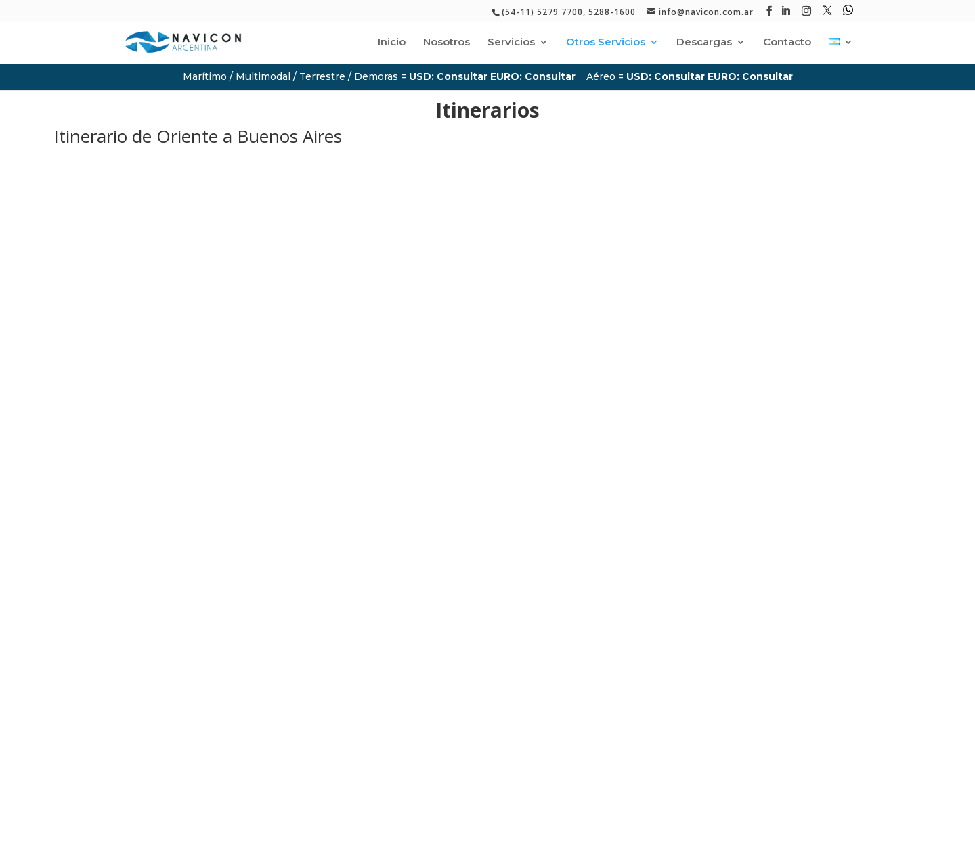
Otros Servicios (605, 42)
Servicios (511, 42)
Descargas (704, 42)
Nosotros (446, 42)
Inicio (392, 42)
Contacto (787, 42)
